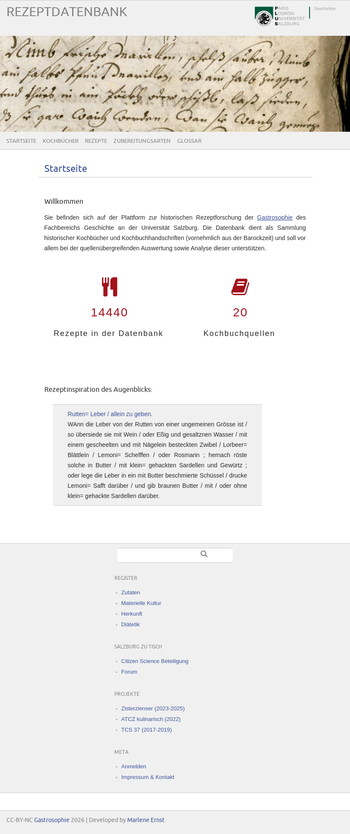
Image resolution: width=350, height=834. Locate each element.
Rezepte (96, 141)
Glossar (189, 141)
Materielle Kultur (141, 603)
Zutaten (130, 592)
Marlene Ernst (146, 820)
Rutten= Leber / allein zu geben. (110, 414)
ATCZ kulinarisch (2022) (151, 719)
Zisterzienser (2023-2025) (153, 708)
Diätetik (130, 624)
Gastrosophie (274, 217)
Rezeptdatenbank (66, 12)
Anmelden (133, 766)
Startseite (21, 141)
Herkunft (131, 614)
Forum (129, 672)
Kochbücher (61, 141)
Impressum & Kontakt (147, 777)
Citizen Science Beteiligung (155, 661)
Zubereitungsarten (142, 141)
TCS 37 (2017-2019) (146, 730)
